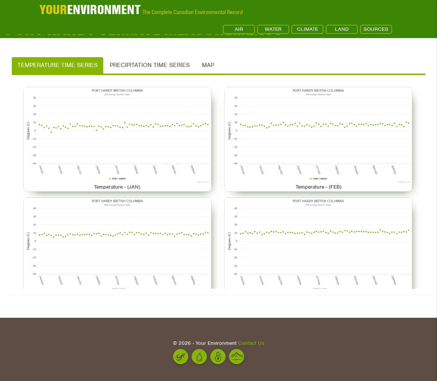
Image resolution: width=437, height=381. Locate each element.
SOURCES (375, 29)
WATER (273, 29)
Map (208, 65)
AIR (239, 29)
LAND (342, 29)
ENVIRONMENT (90, 9)
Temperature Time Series (58, 65)
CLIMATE (307, 29)
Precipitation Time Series (150, 65)
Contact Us (251, 343)
